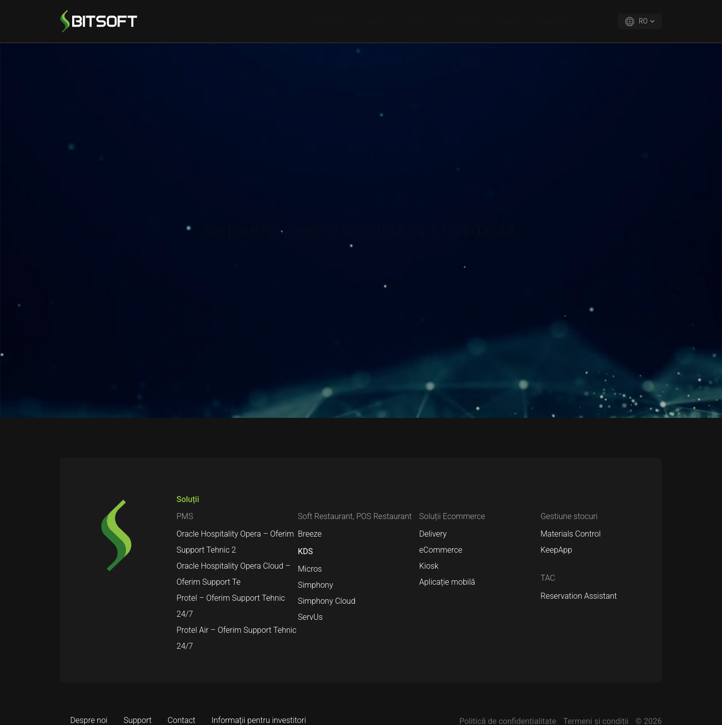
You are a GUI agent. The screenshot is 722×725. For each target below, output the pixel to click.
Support (377, 21)
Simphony (315, 585)
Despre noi (328, 21)
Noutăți (509, 21)
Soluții (418, 21)
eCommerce (440, 550)
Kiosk (429, 566)
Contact (466, 21)
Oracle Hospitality (569, 21)
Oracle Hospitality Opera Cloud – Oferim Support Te (233, 574)
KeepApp (556, 550)
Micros (310, 569)
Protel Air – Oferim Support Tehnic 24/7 (236, 638)
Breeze (310, 534)
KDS (305, 551)
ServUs (310, 617)
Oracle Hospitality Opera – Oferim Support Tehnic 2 (235, 542)
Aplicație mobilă (447, 582)
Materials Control (570, 534)
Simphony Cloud (326, 601)
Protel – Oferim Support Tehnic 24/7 (230, 606)
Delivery (433, 534)
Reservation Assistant (578, 596)
